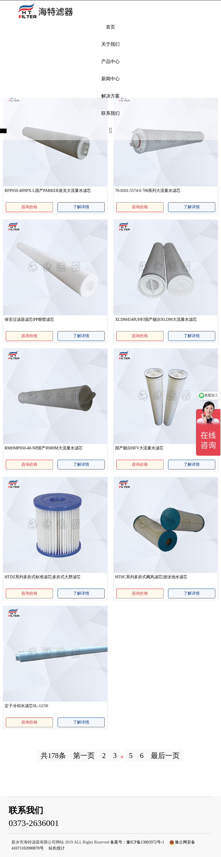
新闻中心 (110, 78)
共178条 (53, 755)
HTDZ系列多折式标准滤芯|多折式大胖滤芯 (43, 577)
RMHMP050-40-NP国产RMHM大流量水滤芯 (44, 448)
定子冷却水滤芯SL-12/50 (26, 706)
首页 (110, 26)
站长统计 (57, 848)
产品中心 (110, 61)
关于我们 (110, 44)
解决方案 (110, 95)
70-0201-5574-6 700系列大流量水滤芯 (148, 190)
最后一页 (165, 755)
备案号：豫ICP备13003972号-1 (137, 842)
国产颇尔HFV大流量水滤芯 (139, 448)
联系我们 (110, 113)
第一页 (84, 755)
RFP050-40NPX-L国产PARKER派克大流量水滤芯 (48, 190)
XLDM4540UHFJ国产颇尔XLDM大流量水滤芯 (156, 319)
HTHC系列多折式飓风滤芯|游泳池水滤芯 (151, 577)
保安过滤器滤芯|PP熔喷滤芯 (29, 319)
